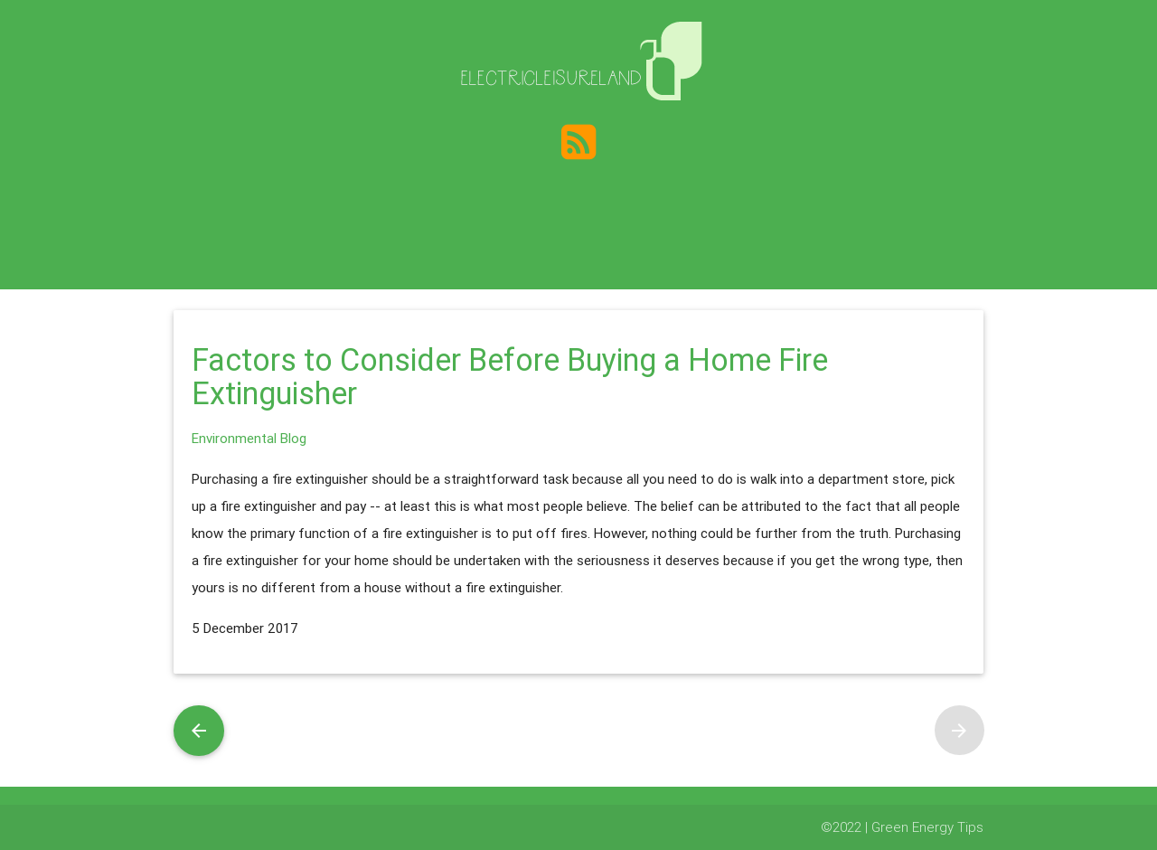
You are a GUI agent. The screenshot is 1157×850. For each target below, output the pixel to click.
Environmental (234, 438)
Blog (293, 438)
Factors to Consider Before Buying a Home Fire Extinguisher (510, 377)
